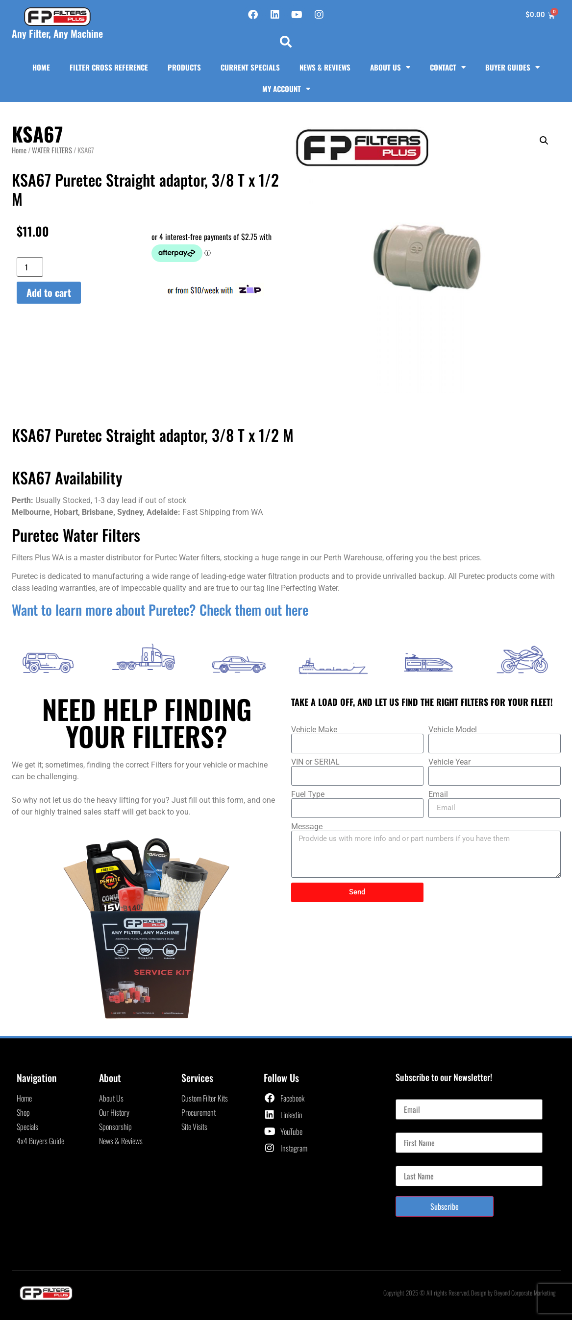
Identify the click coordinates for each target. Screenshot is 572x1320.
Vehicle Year (449, 762)
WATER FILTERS (52, 149)
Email (438, 794)
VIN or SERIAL (315, 762)
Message (307, 827)
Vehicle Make (314, 730)
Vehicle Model (452, 730)
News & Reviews (324, 67)
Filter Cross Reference (109, 67)
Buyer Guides (512, 67)
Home (41, 67)
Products (184, 67)
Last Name (410, 1162)
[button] (285, 41)
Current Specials (250, 67)
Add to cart (48, 292)
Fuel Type (307, 794)
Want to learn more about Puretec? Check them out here (160, 610)
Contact (448, 67)
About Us (390, 67)
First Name (411, 1128)
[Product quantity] (30, 267)
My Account (286, 88)
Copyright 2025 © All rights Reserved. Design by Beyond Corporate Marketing (469, 1292)
